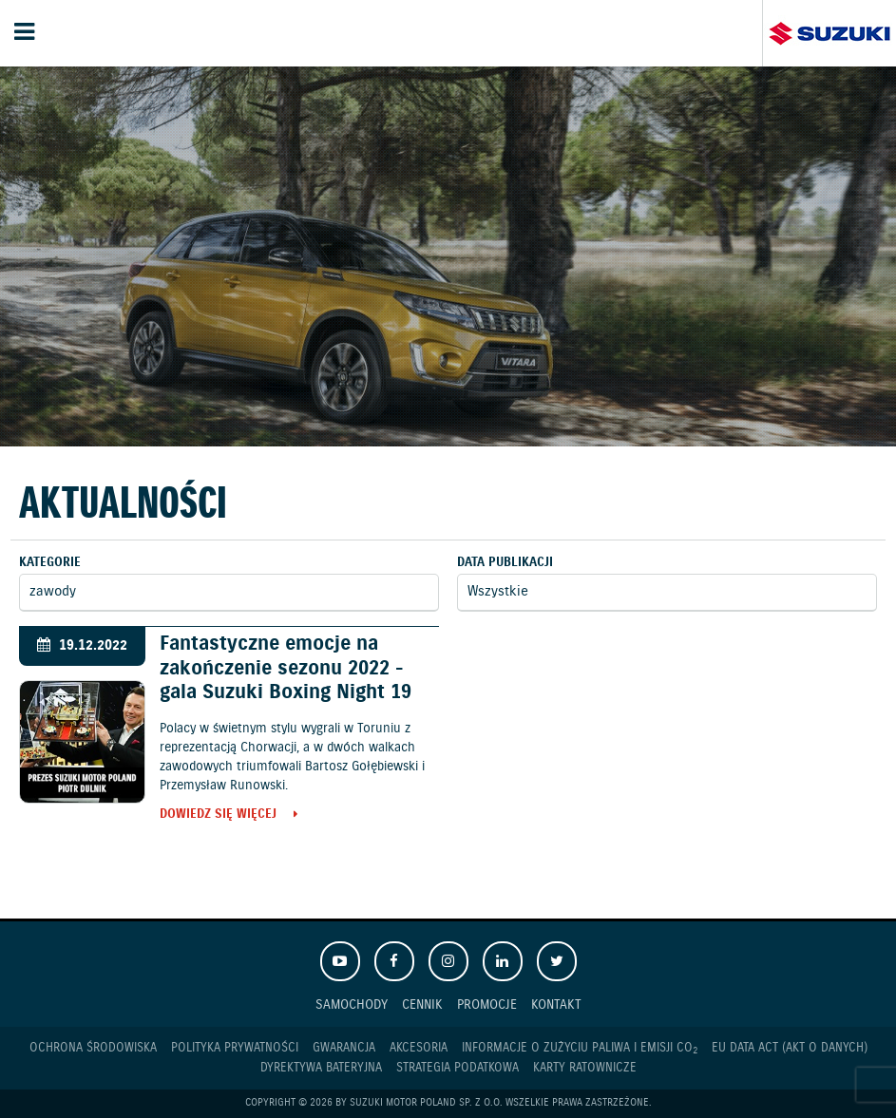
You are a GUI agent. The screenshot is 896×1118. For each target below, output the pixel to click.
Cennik (422, 1004)
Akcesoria (419, 1048)
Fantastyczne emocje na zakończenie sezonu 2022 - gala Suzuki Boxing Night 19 (285, 668)
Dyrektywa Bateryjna (321, 1068)
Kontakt (556, 1004)
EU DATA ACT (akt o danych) (789, 1048)
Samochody (351, 1004)
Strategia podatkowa (457, 1068)
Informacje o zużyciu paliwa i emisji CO (579, 1048)
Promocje (487, 1004)
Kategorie (50, 563)
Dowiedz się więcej (218, 815)
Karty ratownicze (585, 1068)
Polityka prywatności (234, 1048)
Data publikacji (505, 563)
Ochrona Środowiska (93, 1048)
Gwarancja (344, 1048)
